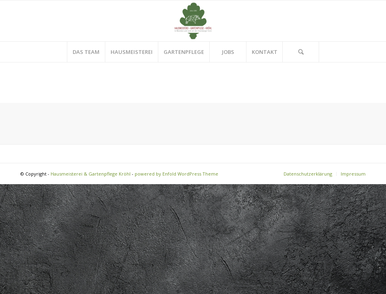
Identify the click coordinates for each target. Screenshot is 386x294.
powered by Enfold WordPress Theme (176, 174)
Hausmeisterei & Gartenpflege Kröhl (91, 174)
